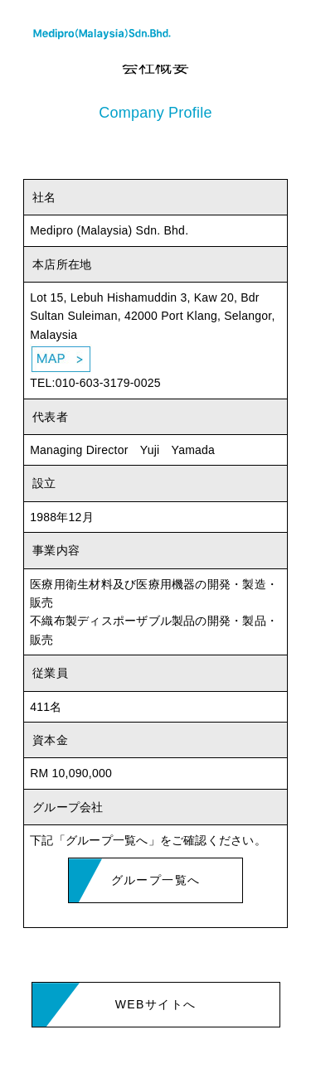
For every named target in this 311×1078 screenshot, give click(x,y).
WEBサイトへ (156, 1004)
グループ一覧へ (156, 880)
